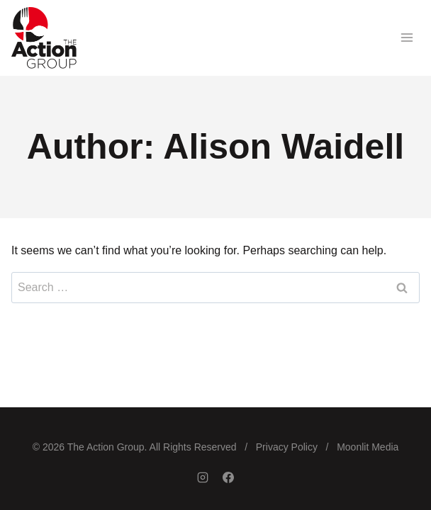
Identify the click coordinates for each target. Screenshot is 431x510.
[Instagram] (202, 477)
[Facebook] (228, 477)
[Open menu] (406, 38)
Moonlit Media (367, 447)
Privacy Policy (287, 447)
